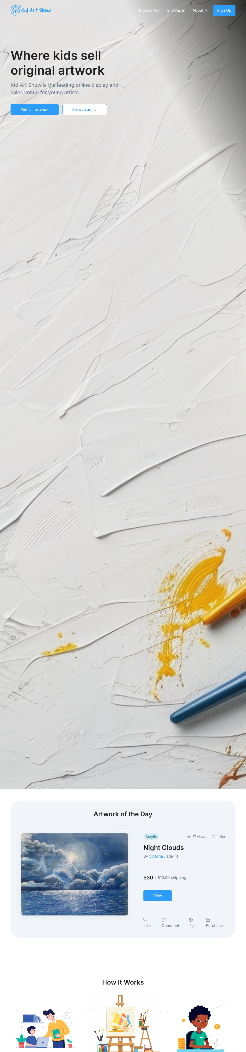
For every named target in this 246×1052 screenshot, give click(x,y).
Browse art (84, 109)
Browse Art (149, 10)
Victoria (156, 856)
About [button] (197, 10)
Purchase (214, 922)
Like (147, 922)
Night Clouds (163, 847)
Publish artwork (34, 109)
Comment (170, 922)
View (157, 895)
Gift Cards (176, 10)
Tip (192, 922)
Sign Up (224, 10)
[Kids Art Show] (31, 10)
